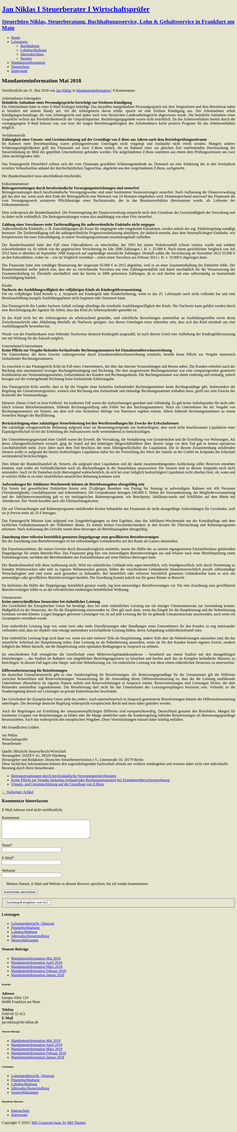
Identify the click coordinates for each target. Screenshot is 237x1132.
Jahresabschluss (32, 54)
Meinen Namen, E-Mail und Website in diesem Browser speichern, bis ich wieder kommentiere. (77, 887)
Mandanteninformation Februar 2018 (38, 974)
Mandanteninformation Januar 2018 (37, 978)
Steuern (26, 58)
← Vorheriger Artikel (17, 792)
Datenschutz (20, 67)
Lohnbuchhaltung (33, 50)
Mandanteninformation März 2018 (36, 970)
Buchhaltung (29, 46)
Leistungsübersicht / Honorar (32, 927)
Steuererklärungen (24, 944)
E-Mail (7, 861)
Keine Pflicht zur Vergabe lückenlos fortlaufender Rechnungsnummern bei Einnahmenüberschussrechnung (90, 780)
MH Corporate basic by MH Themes (58, 1126)
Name (6, 849)
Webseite (8, 874)
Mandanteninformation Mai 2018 (35, 962)
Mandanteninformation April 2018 (36, 966)
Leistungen (19, 42)
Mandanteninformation (28, 62)
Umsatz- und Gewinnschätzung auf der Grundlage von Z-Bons (57, 784)
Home (15, 38)
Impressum (19, 71)
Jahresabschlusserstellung (30, 939)
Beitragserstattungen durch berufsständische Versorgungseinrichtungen (63, 776)
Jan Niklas (64, 90)
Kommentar (10, 818)
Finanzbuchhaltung (25, 931)
